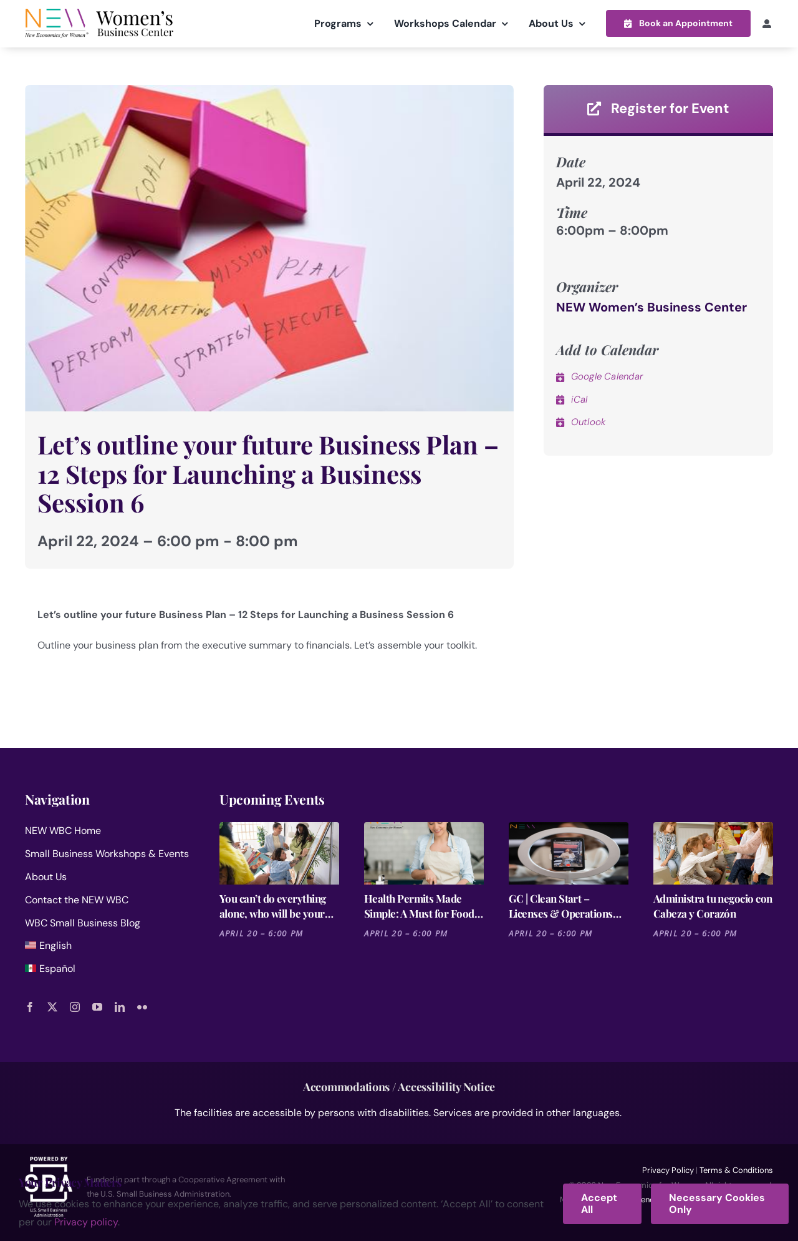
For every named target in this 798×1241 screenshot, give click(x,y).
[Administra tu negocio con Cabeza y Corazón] (713, 853)
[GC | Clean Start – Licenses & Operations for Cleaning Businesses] (568, 853)
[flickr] (142, 1006)
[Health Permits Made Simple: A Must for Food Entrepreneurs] (424, 853)
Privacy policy (86, 1222)
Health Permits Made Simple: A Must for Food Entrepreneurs (419, 906)
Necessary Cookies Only (717, 1203)
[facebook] (30, 1006)
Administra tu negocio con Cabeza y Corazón (712, 905)
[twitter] (52, 1006)
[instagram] (75, 1006)
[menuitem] (107, 948)
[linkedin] (120, 1006)
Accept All (599, 1203)
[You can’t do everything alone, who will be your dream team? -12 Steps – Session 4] (279, 853)
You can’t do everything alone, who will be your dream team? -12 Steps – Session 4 (275, 906)
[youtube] (97, 1006)
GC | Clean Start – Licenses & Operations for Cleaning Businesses (563, 906)
